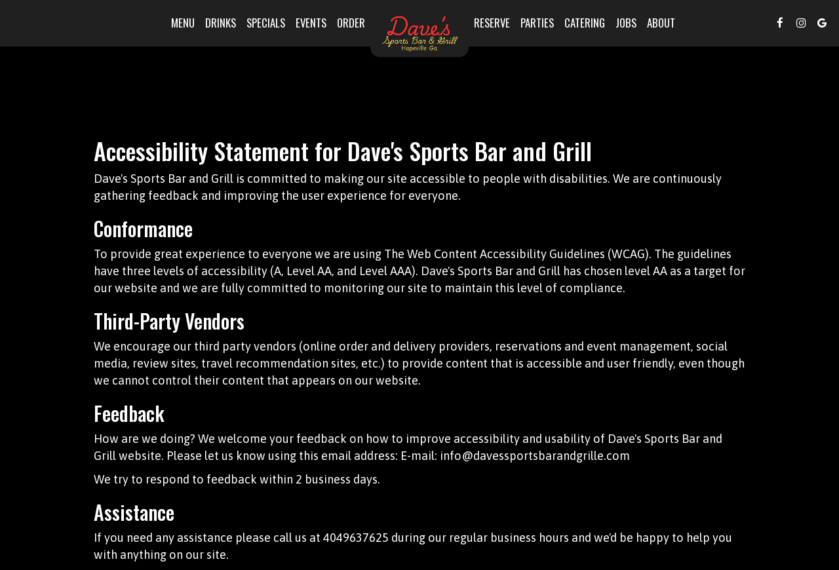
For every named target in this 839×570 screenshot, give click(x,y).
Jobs (625, 22)
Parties (537, 22)
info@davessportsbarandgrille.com (535, 456)
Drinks (220, 22)
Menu (183, 22)
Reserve (492, 22)
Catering (584, 22)
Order (351, 22)
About (661, 22)
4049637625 (356, 537)
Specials (265, 22)
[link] (419, 33)
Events (311, 22)
